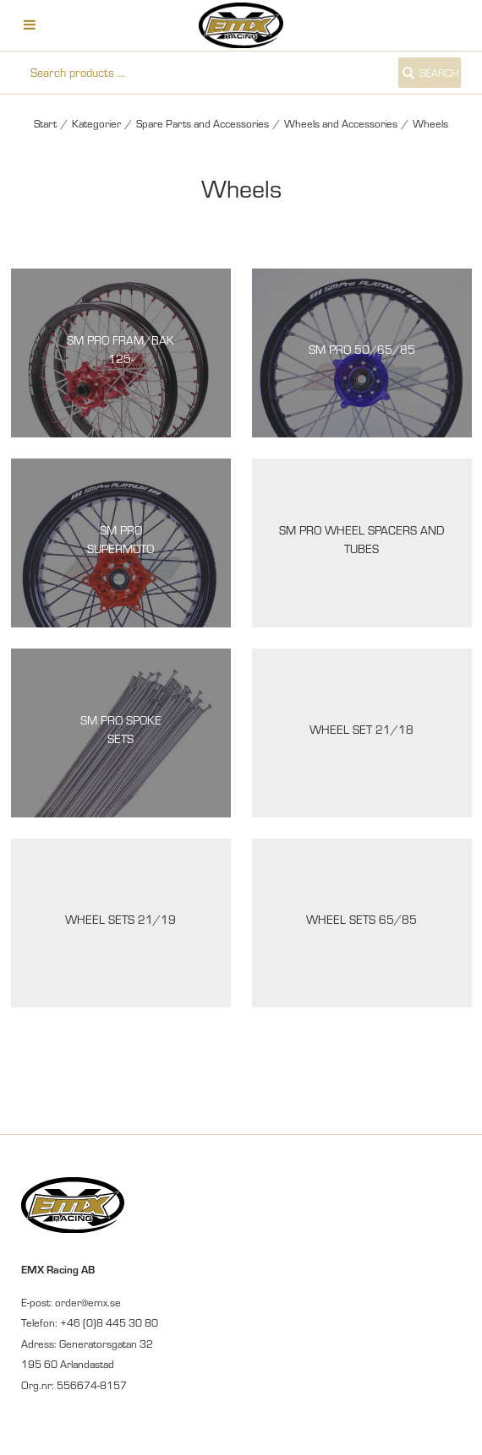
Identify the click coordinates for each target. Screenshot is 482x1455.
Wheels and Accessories (340, 123)
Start (45, 123)
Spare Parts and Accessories (202, 123)
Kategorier (96, 123)
